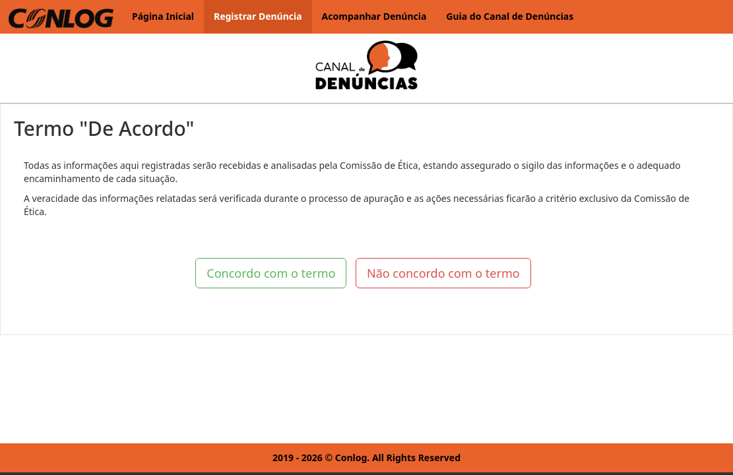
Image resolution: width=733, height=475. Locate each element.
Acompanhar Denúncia (374, 16)
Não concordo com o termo (443, 273)
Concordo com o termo (271, 273)
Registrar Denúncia (258, 16)
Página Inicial (163, 16)
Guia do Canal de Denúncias (509, 16)
